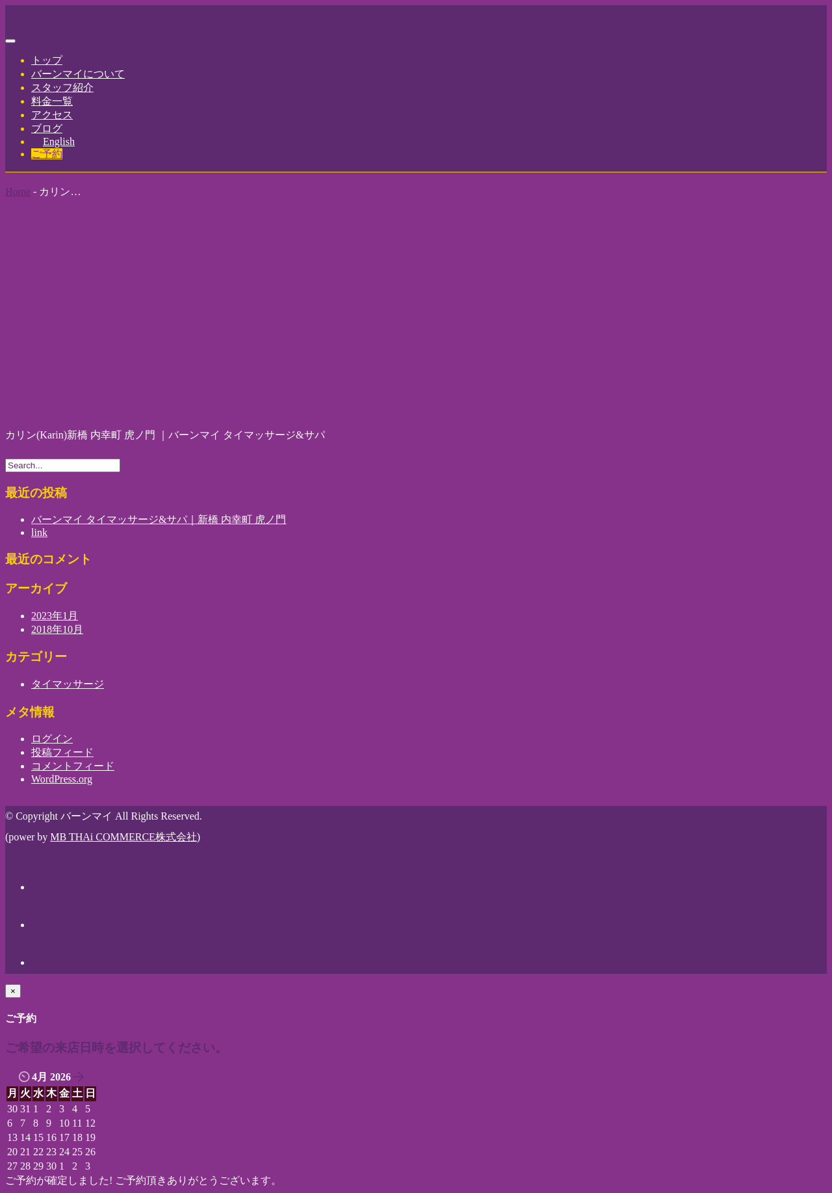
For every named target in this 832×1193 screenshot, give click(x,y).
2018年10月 (57, 629)
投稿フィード (62, 752)
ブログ (46, 128)
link (39, 532)
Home (18, 191)
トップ (46, 60)
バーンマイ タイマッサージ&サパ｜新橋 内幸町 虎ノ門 (158, 519)
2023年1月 (54, 615)
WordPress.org (61, 778)
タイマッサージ (67, 684)
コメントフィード (72, 765)
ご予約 (46, 153)
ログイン (52, 738)
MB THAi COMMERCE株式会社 (123, 836)
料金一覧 (52, 101)
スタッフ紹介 (62, 87)
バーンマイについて (78, 73)
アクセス (52, 114)
